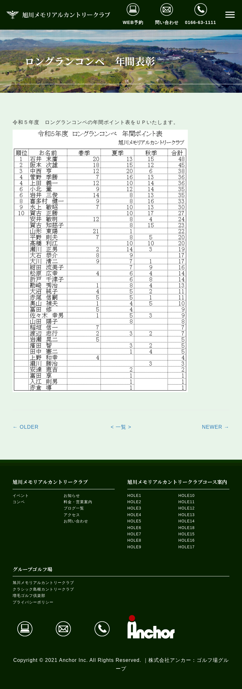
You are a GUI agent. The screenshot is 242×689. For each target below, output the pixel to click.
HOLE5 (134, 521)
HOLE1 (134, 495)
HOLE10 (186, 495)
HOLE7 (134, 534)
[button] (230, 14)
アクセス (72, 515)
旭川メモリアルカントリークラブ (43, 582)
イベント (21, 495)
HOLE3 (134, 508)
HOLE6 (134, 528)
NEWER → (215, 427)
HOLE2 (134, 502)
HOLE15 (186, 534)
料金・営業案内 (78, 502)
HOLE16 (186, 540)
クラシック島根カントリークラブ (43, 589)
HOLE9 (134, 547)
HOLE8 (134, 540)
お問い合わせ (76, 521)
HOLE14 (186, 521)
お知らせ (72, 495)
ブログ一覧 (74, 508)
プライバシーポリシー (33, 602)
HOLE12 (186, 508)
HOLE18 (186, 528)
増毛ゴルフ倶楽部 (29, 595)
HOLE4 (134, 515)
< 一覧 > (121, 427)
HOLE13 (186, 515)
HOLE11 (186, 502)
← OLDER (26, 427)
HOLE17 (186, 547)
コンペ (19, 502)
